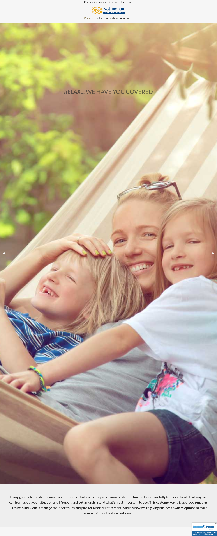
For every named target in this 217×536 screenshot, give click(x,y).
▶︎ (214, 253)
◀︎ (5, 253)
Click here (90, 18)
